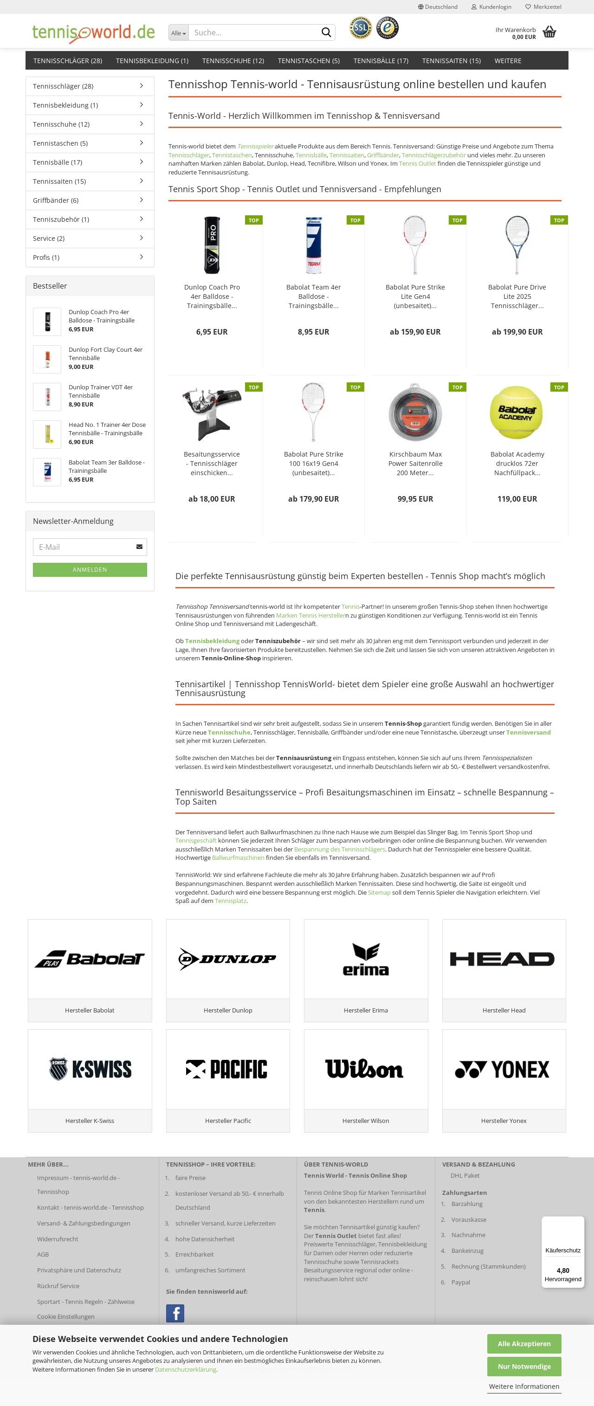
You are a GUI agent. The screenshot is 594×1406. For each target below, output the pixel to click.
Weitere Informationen (524, 1386)
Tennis (351, 606)
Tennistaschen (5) (309, 60)
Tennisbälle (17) (381, 60)
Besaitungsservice (328, 1295)
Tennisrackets (380, 1287)
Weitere (508, 60)
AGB (43, 1280)
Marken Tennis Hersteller (310, 615)
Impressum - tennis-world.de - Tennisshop (78, 1210)
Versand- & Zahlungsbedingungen (83, 1249)
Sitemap (379, 892)
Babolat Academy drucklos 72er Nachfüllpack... (517, 463)
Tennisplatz (230, 900)
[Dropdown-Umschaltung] (178, 32)
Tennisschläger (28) (67, 60)
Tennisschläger (188, 155)
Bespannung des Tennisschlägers (339, 849)
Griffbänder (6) (55, 200)
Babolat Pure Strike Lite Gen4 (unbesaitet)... (415, 296)
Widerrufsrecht (57, 1264)
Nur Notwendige (524, 1366)
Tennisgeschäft (196, 840)
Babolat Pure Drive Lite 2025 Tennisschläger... (517, 296)
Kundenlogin (491, 7)
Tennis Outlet (417, 163)
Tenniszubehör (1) (61, 219)
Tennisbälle (311, 155)
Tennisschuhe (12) (233, 60)
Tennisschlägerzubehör (434, 155)
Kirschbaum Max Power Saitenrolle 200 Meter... (415, 463)
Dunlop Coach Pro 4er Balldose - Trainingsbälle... (212, 296)
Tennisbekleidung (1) (152, 60)
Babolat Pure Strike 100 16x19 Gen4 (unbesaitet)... (313, 463)
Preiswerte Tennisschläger (339, 1270)
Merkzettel (543, 7)
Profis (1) (46, 257)
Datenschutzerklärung (185, 1369)
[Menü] (579, 1221)
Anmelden (90, 570)
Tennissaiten (346, 155)
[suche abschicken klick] (327, 33)
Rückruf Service (58, 1311)
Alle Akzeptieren (524, 1343)
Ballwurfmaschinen (238, 857)
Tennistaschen (232, 155)
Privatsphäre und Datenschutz (79, 1295)
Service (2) (49, 238)
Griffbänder (383, 155)
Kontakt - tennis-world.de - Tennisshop (90, 1233)
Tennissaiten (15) (451, 60)
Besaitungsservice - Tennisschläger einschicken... (212, 463)
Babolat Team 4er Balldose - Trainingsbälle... (313, 296)
